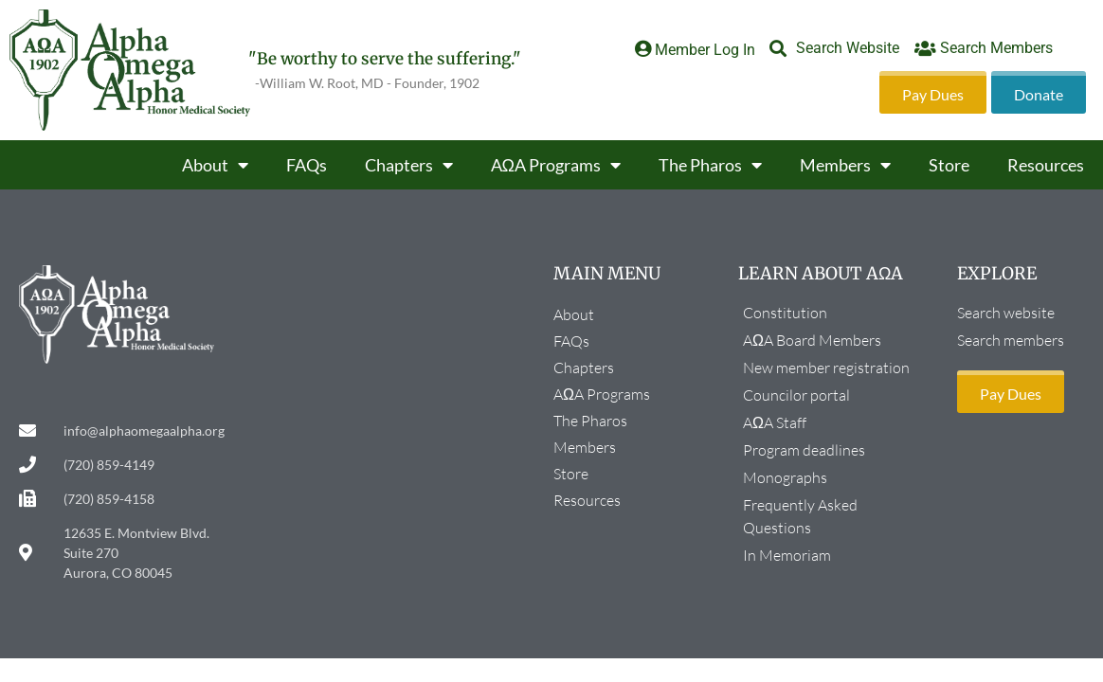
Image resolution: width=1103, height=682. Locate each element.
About (215, 165)
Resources (1045, 164)
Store (949, 164)
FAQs (306, 164)
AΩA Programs (556, 165)
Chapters (409, 165)
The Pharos (710, 165)
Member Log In (705, 50)
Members (845, 165)
